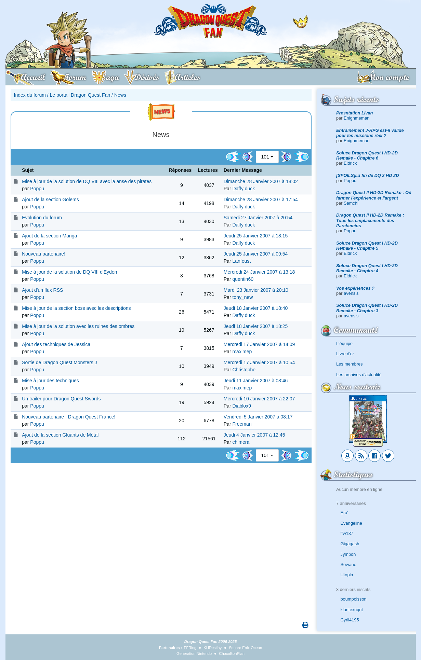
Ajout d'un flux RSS (42, 290)
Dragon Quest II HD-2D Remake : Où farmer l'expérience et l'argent (373, 195)
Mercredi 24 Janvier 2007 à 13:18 (259, 272)
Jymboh (348, 554)
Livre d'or (345, 353)
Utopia (347, 574)
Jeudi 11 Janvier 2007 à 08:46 (256, 380)
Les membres (349, 364)
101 (265, 157)
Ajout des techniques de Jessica (56, 344)
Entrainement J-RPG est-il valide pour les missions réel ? (370, 133)
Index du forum (30, 95)
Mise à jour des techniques (50, 380)
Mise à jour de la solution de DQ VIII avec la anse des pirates (87, 181)
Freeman (241, 424)
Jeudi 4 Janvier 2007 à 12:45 (254, 435)
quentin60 (242, 279)
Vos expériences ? (355, 288)
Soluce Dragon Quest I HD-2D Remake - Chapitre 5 (367, 245)
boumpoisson (354, 599)
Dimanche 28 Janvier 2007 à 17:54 (261, 199)
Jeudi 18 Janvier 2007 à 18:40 (256, 308)
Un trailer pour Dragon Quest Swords (61, 398)
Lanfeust (241, 261)
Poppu (350, 180)
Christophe (243, 369)
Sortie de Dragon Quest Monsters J (59, 362)
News (120, 95)
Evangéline (351, 523)
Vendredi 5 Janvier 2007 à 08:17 (258, 417)
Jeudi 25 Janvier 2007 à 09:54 (256, 254)
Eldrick (350, 163)
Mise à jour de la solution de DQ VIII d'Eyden (69, 272)
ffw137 (347, 533)
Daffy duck (243, 188)
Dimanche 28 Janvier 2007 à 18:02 (261, 181)
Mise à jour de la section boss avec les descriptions (76, 308)
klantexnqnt (352, 609)
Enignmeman (356, 118)
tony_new (242, 297)
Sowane (348, 564)
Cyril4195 (350, 619)
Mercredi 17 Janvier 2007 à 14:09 (259, 344)
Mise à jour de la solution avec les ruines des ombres (78, 326)
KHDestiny (212, 648)
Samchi (351, 203)
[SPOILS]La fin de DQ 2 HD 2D (367, 175)
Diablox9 (241, 406)
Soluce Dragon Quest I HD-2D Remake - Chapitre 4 (367, 268)
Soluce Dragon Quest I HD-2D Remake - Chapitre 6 (367, 155)
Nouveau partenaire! (43, 254)
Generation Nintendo (194, 653)
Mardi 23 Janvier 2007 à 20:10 (256, 290)
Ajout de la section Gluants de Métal (60, 435)
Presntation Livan (354, 112)
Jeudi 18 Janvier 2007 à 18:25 (256, 326)
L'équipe (344, 343)
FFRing (190, 648)
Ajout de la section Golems (50, 199)
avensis (351, 293)
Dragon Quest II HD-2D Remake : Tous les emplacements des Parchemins (370, 220)
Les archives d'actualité (359, 374)
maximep (242, 351)
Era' (344, 512)
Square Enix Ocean (245, 648)
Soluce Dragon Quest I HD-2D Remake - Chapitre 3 (367, 308)
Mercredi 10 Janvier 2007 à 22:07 (259, 398)
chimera (240, 442)
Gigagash (350, 543)
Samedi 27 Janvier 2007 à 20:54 (258, 217)
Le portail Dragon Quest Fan (80, 95)
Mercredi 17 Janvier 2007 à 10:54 (259, 362)
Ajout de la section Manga (49, 235)
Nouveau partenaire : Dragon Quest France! (68, 417)
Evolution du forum (42, 217)
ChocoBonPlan (232, 653)
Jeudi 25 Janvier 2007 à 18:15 (256, 235)
